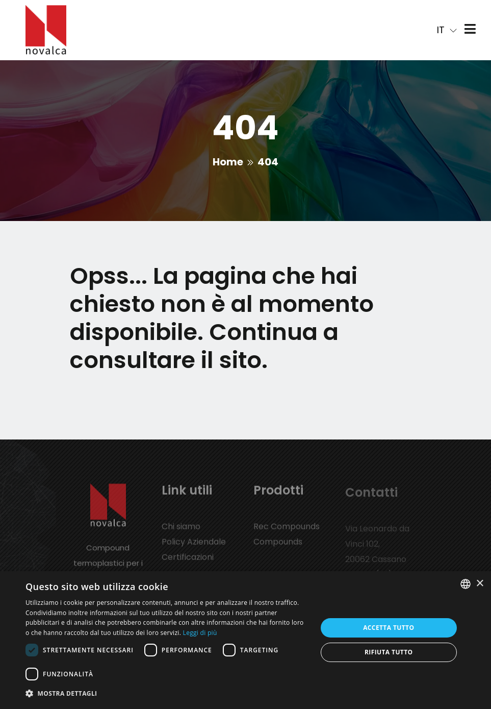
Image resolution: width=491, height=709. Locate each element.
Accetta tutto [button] (388, 627)
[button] (166, 693)
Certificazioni (188, 562)
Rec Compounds (286, 531)
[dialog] (245, 640)
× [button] (479, 584)
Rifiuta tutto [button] (389, 652)
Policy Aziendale (194, 546)
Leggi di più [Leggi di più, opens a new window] (200, 632)
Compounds (277, 546)
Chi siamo (181, 531)
